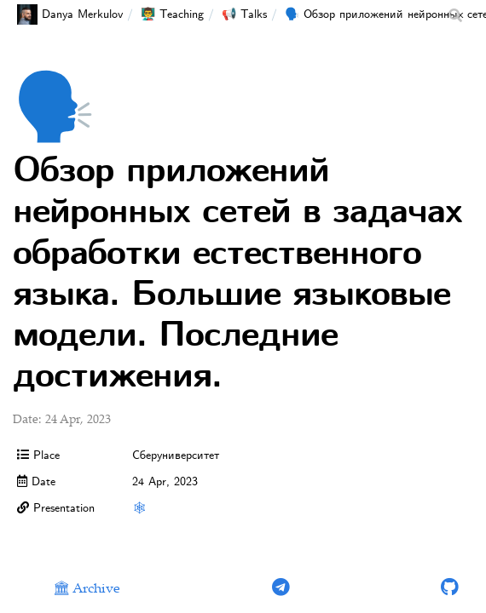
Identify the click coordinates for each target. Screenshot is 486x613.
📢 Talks (244, 14)
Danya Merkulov (70, 14)
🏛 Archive (86, 589)
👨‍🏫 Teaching (172, 14)
